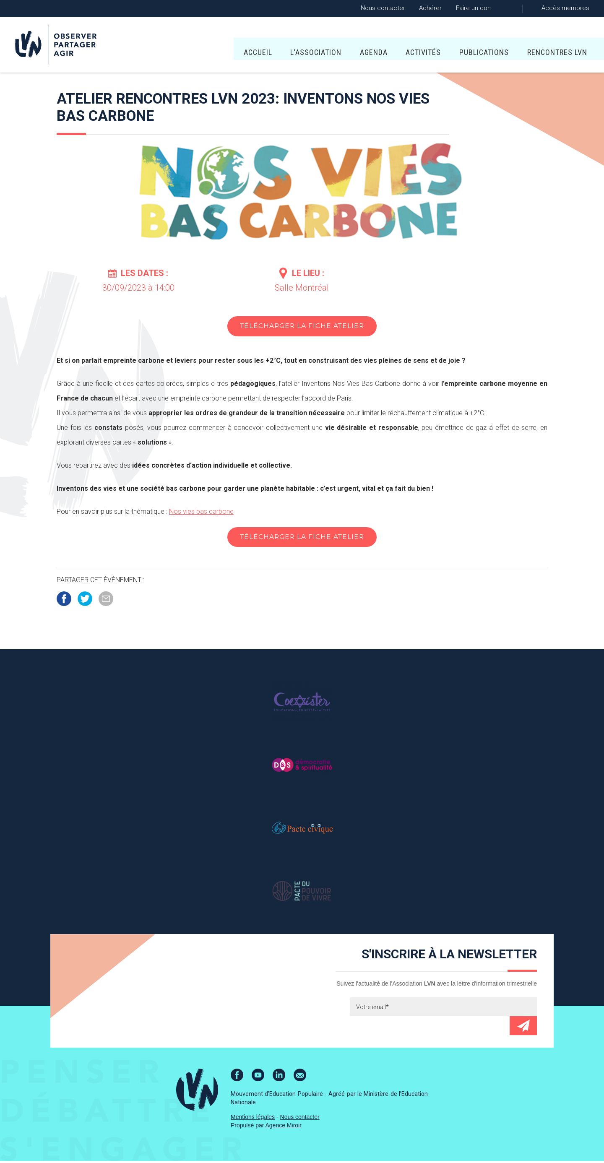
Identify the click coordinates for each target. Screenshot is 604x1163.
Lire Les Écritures (547, 46)
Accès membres (565, 8)
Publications (392, 46)
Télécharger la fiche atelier (302, 326)
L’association (223, 46)
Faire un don (473, 8)
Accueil (165, 46)
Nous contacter (383, 8)
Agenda (281, 46)
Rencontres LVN (465, 46)
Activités (331, 46)
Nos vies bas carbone (201, 512)
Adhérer (430, 8)
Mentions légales (253, 1119)
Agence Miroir (284, 1127)
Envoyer (523, 1027)
